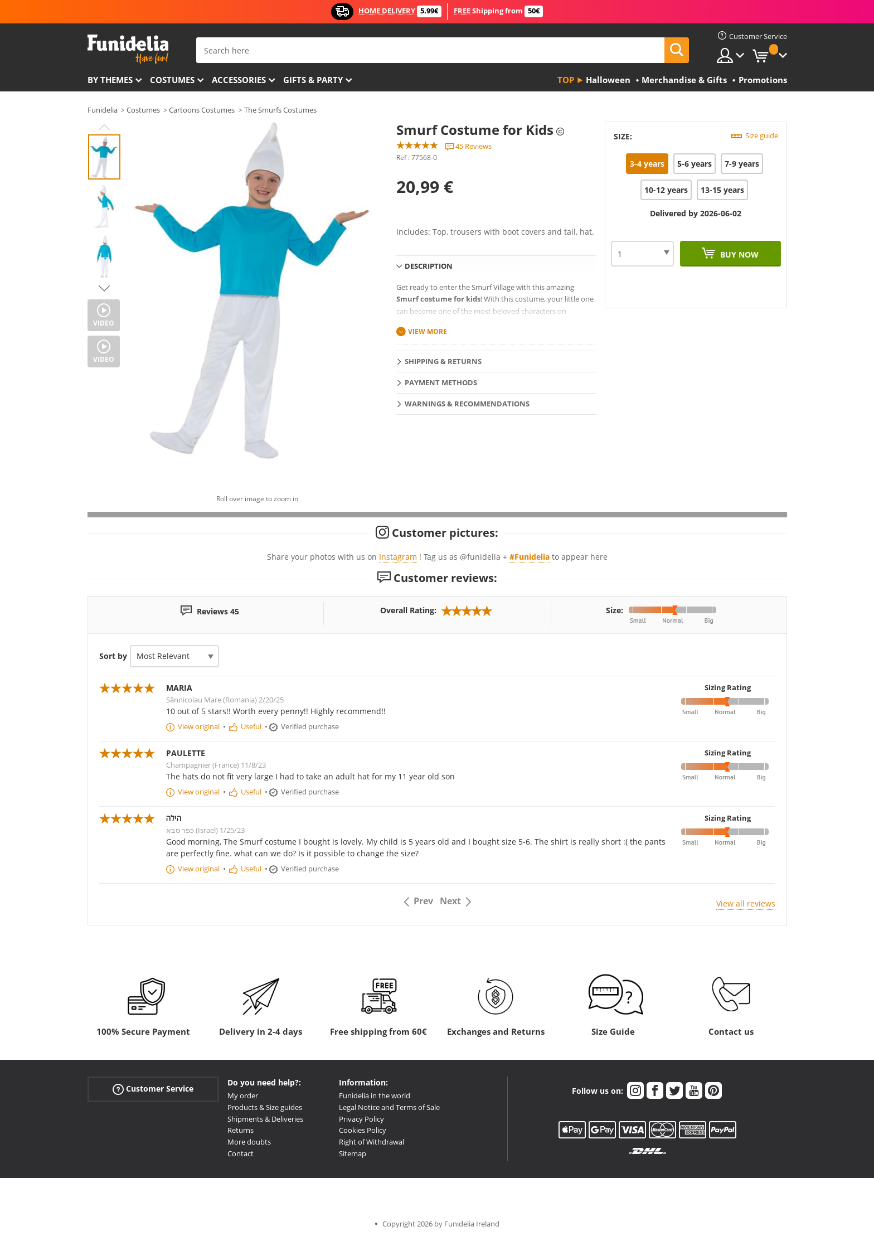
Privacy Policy (361, 1119)
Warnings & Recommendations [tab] (467, 404)
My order (242, 1095)
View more (427, 331)
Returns (240, 1130)
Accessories (239, 79)
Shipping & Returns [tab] (443, 361)
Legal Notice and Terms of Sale (389, 1107)
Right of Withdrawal (371, 1142)
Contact (240, 1153)
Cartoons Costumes (202, 110)
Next (104, 288)
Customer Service (153, 1089)
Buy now (738, 254)
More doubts (249, 1142)
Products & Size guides (264, 1107)
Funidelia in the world (374, 1095)
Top (565, 79)
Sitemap (352, 1153)
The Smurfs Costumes (280, 110)
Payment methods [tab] (441, 382)
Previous (104, 127)
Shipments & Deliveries (265, 1119)
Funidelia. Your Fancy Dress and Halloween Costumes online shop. (128, 49)
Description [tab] (429, 266)
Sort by (113, 656)
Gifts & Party (313, 79)
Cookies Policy (362, 1130)
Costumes (172, 79)
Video (103, 323)
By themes (110, 79)
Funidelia (103, 110)
